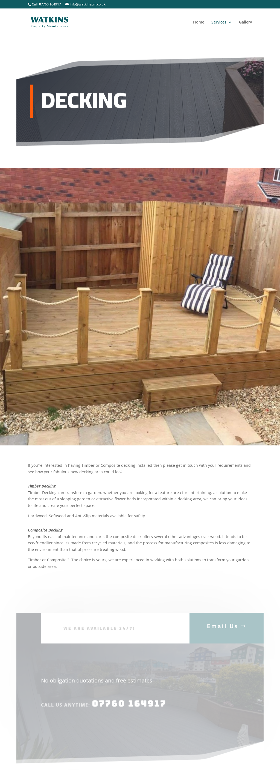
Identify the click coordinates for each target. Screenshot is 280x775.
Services (218, 22)
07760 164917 (128, 707)
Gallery (245, 22)
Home (198, 22)
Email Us (222, 630)
